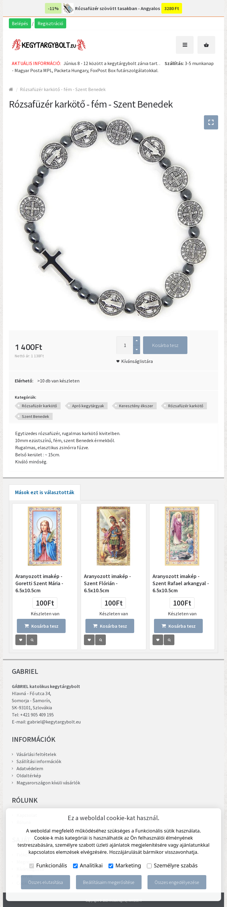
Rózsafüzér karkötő (39, 405)
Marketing (124, 865)
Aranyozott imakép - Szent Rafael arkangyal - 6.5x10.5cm (181, 583)
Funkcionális (48, 865)
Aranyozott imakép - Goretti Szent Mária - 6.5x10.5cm (39, 583)
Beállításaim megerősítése (108, 882)
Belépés (20, 23)
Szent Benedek (35, 416)
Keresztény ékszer (136, 405)
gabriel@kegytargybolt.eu (54, 722)
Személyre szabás (172, 865)
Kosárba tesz (165, 345)
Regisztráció (50, 23)
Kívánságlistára (137, 361)
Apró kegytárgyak (88, 405)
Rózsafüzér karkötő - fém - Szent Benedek (63, 89)
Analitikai (88, 865)
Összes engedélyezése (177, 882)
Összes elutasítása (45, 882)
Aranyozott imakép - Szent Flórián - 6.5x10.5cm (107, 583)
